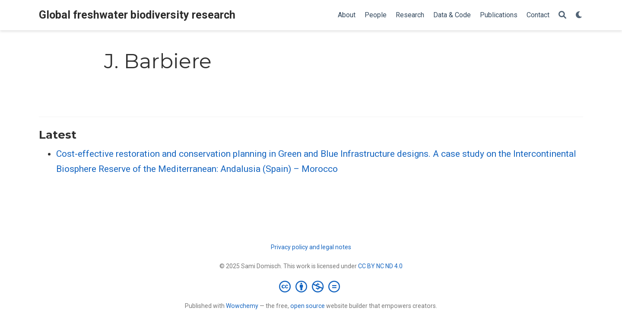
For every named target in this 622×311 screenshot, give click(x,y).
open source (307, 305)
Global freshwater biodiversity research (137, 15)
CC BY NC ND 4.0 (380, 266)
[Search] (562, 15)
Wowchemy (242, 305)
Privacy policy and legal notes (311, 247)
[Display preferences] (579, 15)
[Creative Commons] (311, 286)
